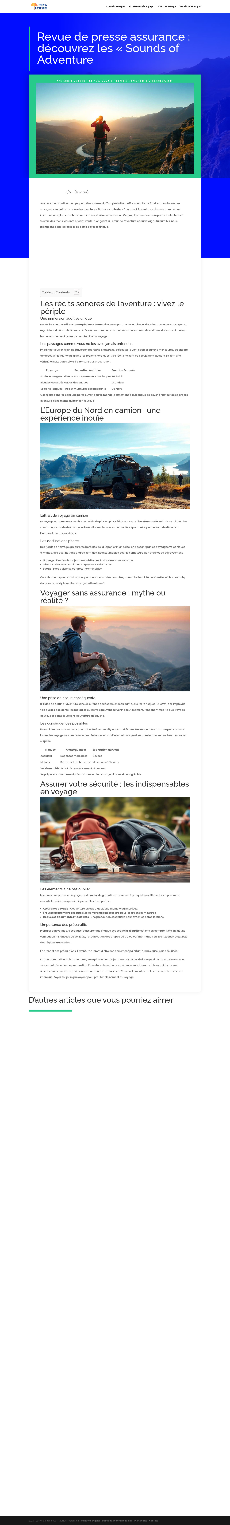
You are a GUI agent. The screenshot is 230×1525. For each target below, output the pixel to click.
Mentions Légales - (91, 1520)
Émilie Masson (74, 80)
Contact (153, 1520)
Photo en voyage (166, 6)
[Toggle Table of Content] (75, 292)
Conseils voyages (115, 6)
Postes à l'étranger (129, 80)
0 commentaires (161, 80)
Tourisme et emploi (190, 6)
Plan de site (140, 1520)
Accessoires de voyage (141, 6)
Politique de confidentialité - (118, 1520)
